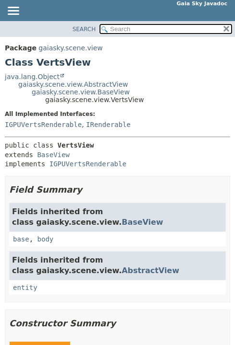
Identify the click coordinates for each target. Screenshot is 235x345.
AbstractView (150, 270)
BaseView (53, 155)
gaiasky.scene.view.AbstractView (73, 84)
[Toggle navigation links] (13, 11)
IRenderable (108, 124)
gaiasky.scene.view (70, 48)
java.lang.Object (32, 76)
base (21, 239)
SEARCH (84, 29)
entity (25, 287)
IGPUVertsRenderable (43, 124)
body (45, 239)
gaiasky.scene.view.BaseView (81, 92)
